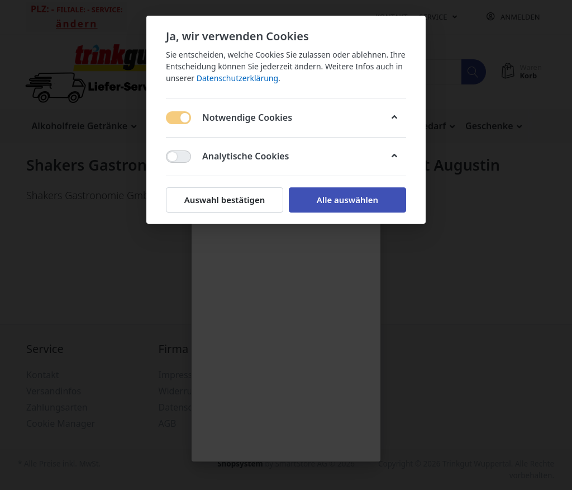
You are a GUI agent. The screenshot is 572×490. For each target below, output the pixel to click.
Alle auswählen (347, 199)
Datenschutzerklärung (237, 78)
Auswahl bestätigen (224, 199)
